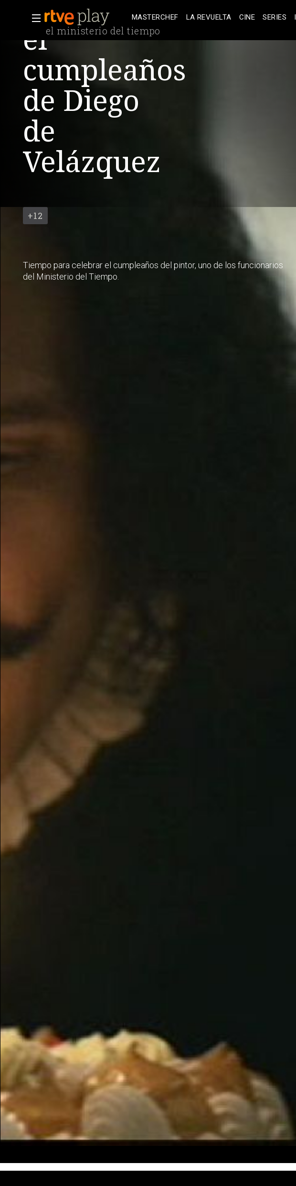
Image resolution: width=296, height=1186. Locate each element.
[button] (33, 18)
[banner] (86, 17)
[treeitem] (155, 17)
